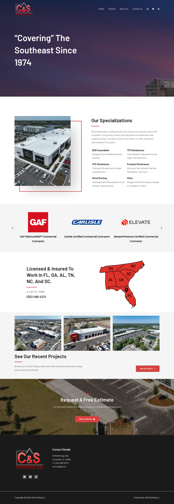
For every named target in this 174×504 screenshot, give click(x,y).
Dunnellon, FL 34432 (61, 459)
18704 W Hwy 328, (60, 456)
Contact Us (137, 9)
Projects (112, 9)
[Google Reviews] (159, 9)
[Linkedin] (24, 477)
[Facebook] (153, 9)
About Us (124, 9)
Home (102, 9)
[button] (12, 228)
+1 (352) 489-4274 (60, 463)
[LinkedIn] (148, 9)
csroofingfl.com (59, 466)
